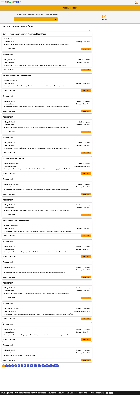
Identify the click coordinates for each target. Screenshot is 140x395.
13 (43, 366)
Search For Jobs (19, 19)
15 (51, 366)
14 (47, 366)
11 (35, 366)
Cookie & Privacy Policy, (73, 393)
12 (39, 366)
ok (107, 393)
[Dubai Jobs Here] (13, 3)
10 (31, 366)
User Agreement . (98, 393)
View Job (86, 49)
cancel (111, 393)
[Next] (56, 366)
